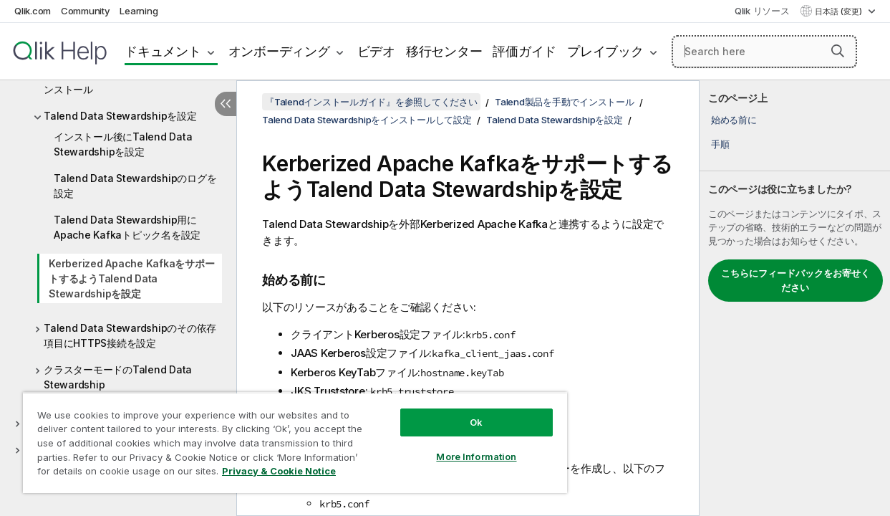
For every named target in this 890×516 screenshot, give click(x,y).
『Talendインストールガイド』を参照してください (371, 102)
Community (85, 10)
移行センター (444, 51)
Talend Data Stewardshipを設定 (120, 116)
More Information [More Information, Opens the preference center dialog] (452, 446)
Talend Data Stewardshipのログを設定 (135, 185)
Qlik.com (32, 10)
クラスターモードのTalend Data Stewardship (118, 377)
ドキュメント (163, 51)
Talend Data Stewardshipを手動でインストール (130, 81)
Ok (452, 411)
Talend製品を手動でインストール (564, 102)
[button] (837, 51)
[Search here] (764, 52)
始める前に (734, 119)
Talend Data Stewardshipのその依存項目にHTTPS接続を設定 (130, 335)
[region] (281, 437)
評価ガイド (524, 51)
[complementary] (795, 298)
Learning (139, 10)
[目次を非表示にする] (225, 104)
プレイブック (605, 51)
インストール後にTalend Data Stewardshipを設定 (123, 144)
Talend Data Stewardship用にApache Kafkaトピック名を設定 (127, 227)
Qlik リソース (762, 10)
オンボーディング (279, 51)
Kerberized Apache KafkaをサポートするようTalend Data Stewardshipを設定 (131, 278)
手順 (720, 144)
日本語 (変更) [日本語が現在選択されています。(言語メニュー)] (839, 11)
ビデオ (376, 51)
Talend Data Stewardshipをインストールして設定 (367, 119)
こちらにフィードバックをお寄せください (795, 280)
